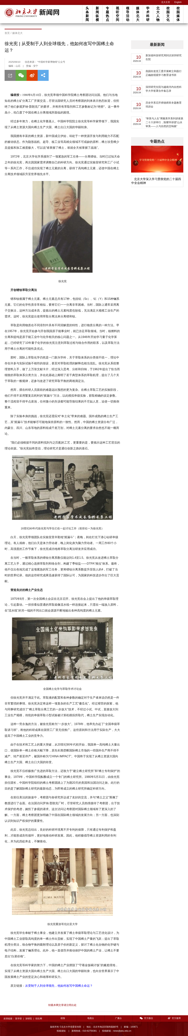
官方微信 (146, 1018)
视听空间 (117, 14)
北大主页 (165, 2)
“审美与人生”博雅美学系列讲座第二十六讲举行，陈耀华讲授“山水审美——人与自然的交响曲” (164, 122)
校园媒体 (178, 14)
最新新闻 (157, 45)
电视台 (90, 1018)
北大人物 (158, 14)
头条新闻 (87, 14)
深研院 (28, 1018)
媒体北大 (137, 14)
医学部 (18, 1018)
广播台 (118, 1018)
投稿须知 (61, 1031)
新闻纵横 (97, 14)
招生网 (38, 1018)
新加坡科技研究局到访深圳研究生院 (164, 57)
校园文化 (168, 14)
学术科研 (147, 14)
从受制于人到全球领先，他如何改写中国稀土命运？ (59, 985)
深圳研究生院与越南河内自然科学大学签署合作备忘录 (164, 88)
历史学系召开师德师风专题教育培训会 (164, 104)
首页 (7, 33)
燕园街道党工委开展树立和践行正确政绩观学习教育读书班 (164, 73)
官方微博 (174, 1018)
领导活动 (127, 14)
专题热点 (107, 14)
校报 (63, 1018)
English (178, 2)
